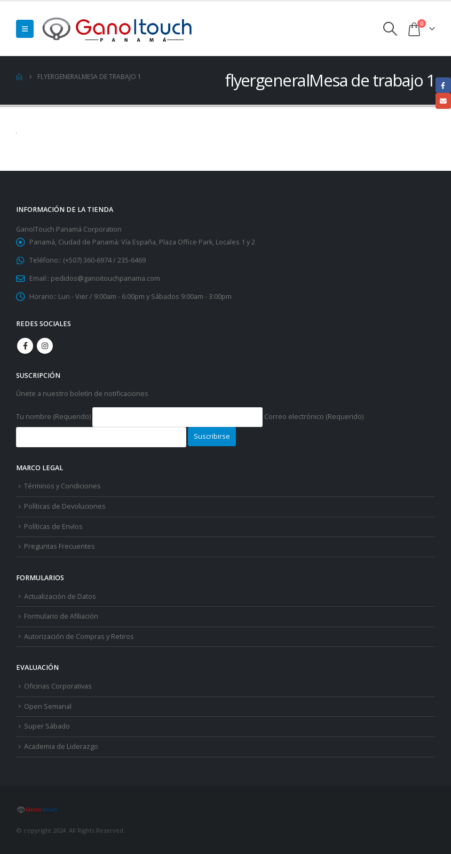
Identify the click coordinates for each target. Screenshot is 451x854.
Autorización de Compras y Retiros (79, 636)
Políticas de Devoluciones (65, 506)
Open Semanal (48, 706)
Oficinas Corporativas (58, 686)
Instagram (45, 346)
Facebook (25, 346)
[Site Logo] (118, 28)
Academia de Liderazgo (61, 746)
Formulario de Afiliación (61, 616)
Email (443, 100)
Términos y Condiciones (62, 486)
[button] (25, 29)
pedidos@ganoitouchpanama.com (105, 278)
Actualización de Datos (60, 596)
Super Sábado (47, 726)
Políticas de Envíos (53, 526)
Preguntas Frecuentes (59, 546)
